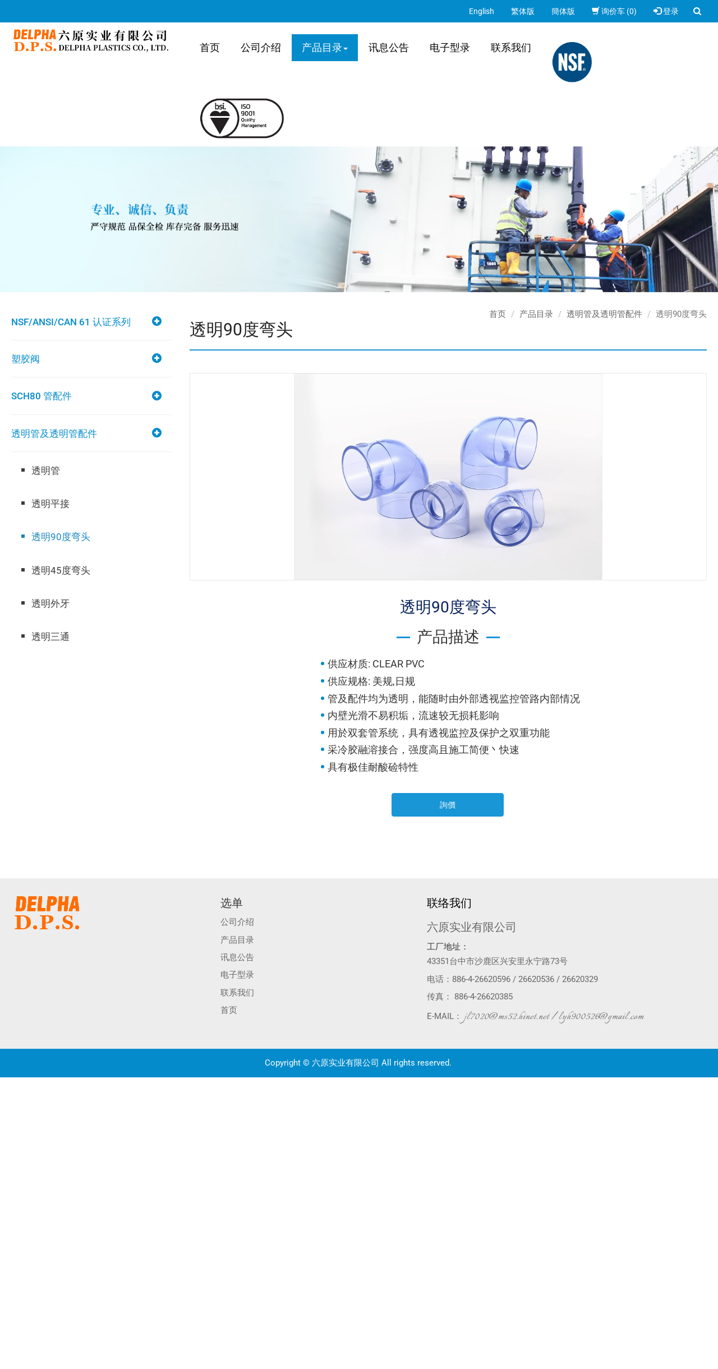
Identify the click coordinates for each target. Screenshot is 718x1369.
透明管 (45, 470)
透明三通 (50, 636)
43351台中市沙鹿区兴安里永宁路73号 (497, 961)
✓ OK (178, 1363)
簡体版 (563, 11)
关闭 (8, 1082)
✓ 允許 (11, 1105)
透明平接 (50, 503)
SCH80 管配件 (41, 396)
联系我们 (511, 47)
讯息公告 (389, 47)
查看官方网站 (55, 1183)
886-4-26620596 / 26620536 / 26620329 (525, 979)
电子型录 (450, 47)
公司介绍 (261, 47)
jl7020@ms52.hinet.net (506, 1017)
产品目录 (325, 47)
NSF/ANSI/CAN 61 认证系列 (71, 322)
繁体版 (523, 11)
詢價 (447, 804)
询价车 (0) (614, 11)
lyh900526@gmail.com (601, 1017)
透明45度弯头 (60, 570)
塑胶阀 (25, 359)
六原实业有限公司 (472, 927)
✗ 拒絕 (11, 1116)
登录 (666, 11)
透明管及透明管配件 (54, 433)
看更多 (15, 1183)
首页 (210, 47)
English (481, 11)
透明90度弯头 (60, 536)
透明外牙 (50, 603)
